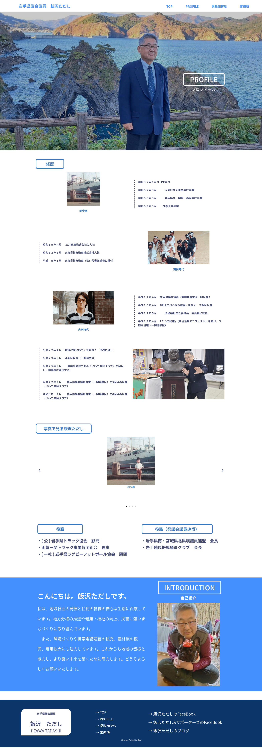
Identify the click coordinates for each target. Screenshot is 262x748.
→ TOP (102, 713)
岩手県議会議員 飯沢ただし (45, 6)
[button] (39, 471)
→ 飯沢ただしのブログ (168, 731)
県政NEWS (219, 6)
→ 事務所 (104, 733)
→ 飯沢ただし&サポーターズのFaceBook (185, 723)
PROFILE (190, 6)
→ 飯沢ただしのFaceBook (171, 714)
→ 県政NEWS (108, 726)
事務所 (246, 6)
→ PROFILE (106, 719)
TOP (168, 6)
